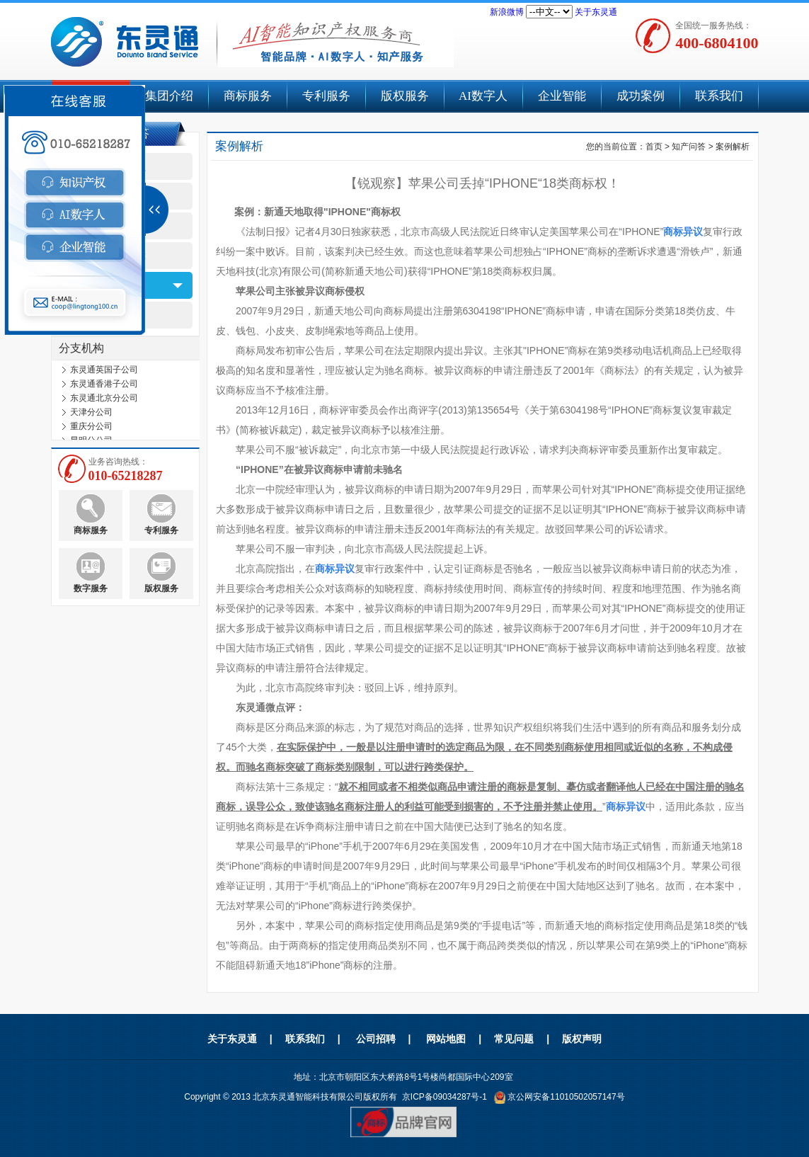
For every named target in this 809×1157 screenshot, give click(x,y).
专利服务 (326, 96)
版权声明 (582, 1038)
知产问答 (689, 147)
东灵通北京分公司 (104, 401)
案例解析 (733, 147)
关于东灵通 (596, 12)
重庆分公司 (91, 429)
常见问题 (514, 1038)
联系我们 (719, 96)
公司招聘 (376, 1038)
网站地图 (446, 1038)
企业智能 (562, 96)
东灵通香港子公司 (104, 387)
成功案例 (640, 96)
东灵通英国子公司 (104, 372)
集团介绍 (169, 96)
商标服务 (248, 96)
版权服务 (405, 96)
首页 (654, 147)
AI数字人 (483, 96)
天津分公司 (91, 415)
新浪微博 (507, 12)
